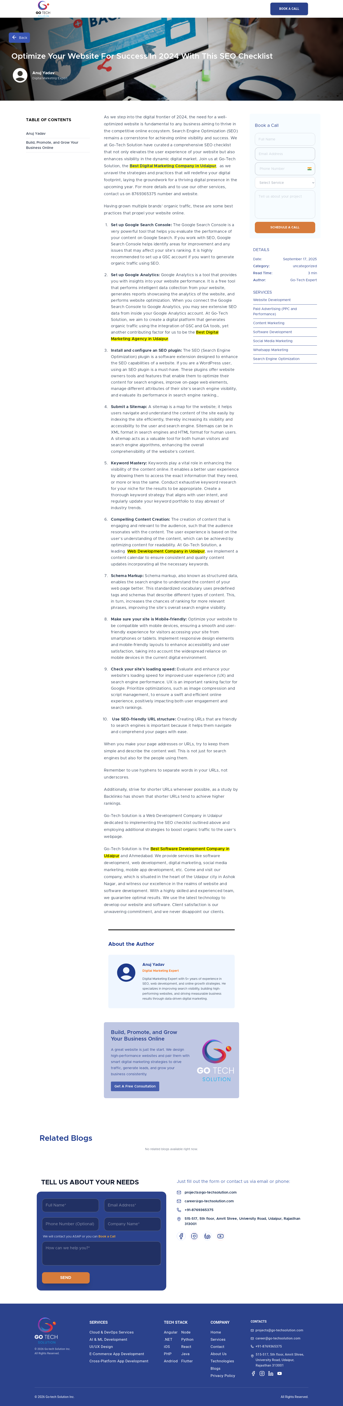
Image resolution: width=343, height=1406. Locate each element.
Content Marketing (268, 323)
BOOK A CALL (289, 8)
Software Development (272, 332)
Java (185, 1354)
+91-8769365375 (199, 1210)
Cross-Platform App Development (119, 1361)
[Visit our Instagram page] (262, 1373)
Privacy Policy (223, 1375)
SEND (65, 1278)
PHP (168, 1354)
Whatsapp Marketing (270, 350)
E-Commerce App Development (116, 1354)
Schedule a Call (284, 227)
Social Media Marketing (272, 341)
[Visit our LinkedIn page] (270, 1373)
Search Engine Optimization (276, 359)
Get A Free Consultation (135, 1086)
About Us (219, 1354)
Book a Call (107, 1236)
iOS (167, 1346)
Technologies (222, 1361)
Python (187, 1339)
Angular (171, 1332)
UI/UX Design (101, 1346)
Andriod (171, 1361)
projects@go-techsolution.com (211, 1192)
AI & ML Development (108, 1339)
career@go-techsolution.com (209, 1201)
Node (186, 1332)
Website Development (272, 300)
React (186, 1346)
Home (216, 1332)
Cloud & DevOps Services (111, 1332)
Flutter (187, 1361)
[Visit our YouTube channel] (279, 1373)
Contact (217, 1346)
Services (218, 1339)
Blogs (216, 1368)
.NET (168, 1339)
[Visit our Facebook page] (253, 1373)
